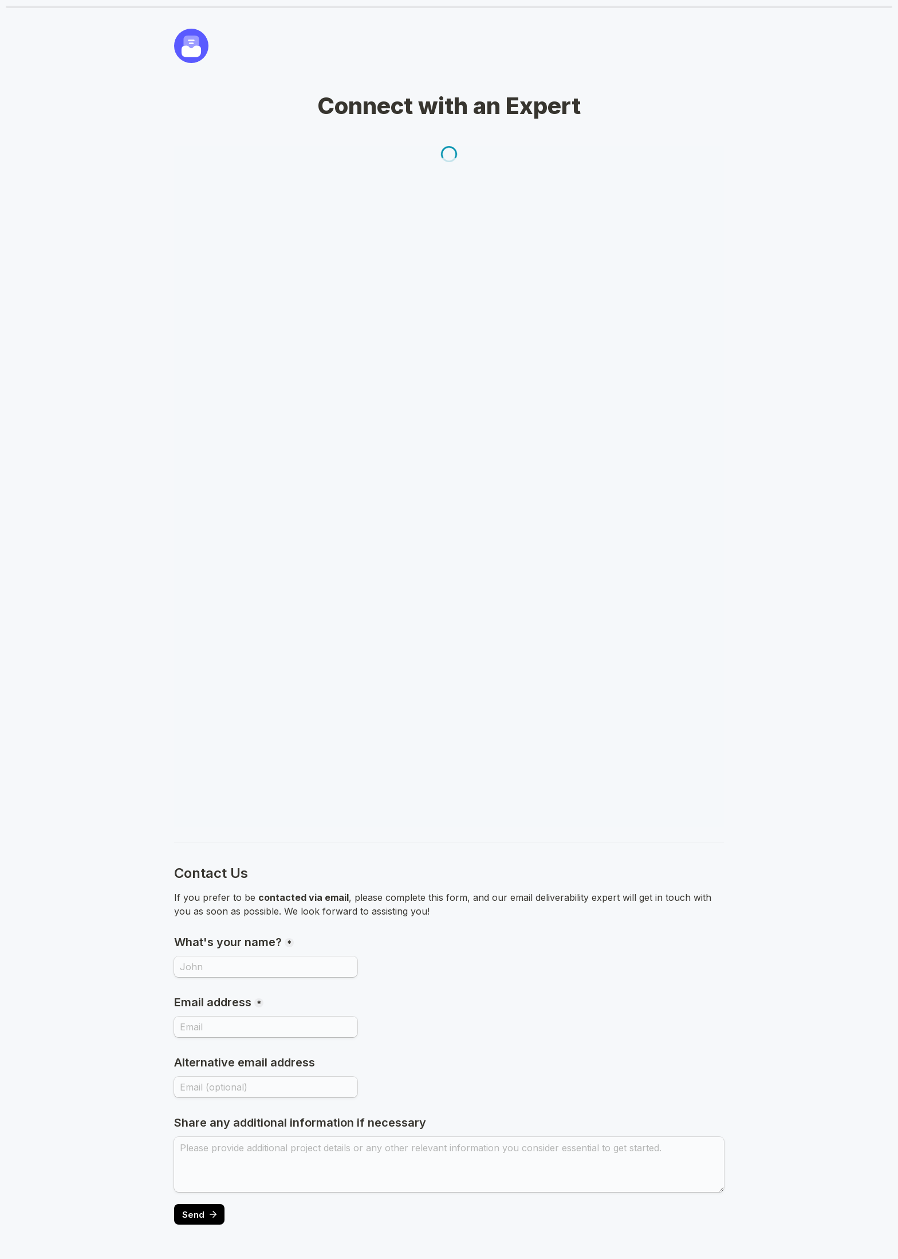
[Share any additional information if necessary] (449, 1164)
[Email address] (265, 1027)
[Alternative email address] (265, 1087)
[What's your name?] (265, 966)
